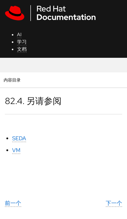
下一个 (114, 203)
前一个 (13, 203)
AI (19, 34)
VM (16, 150)
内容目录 (12, 80)
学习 (22, 42)
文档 (22, 49)
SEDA (19, 138)
